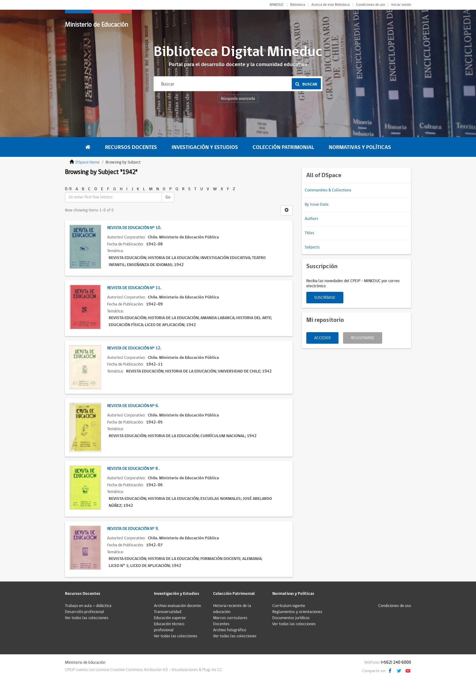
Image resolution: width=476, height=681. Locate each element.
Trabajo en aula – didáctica (88, 606)
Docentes (221, 624)
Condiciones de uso (370, 5)
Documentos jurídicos (291, 618)
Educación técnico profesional (169, 627)
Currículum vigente (288, 606)
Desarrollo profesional (84, 612)
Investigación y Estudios (205, 147)
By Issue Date (316, 204)
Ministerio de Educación (96, 24)
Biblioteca (297, 5)
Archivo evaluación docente (177, 606)
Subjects (312, 247)
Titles (309, 233)
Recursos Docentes (131, 147)
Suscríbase (324, 298)
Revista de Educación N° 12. (134, 348)
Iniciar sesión (401, 5)
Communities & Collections (328, 190)
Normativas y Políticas (360, 147)
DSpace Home (88, 162)
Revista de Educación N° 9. (132, 529)
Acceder (322, 338)
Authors (311, 219)
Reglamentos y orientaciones (297, 612)
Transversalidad (167, 612)
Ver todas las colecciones (86, 618)
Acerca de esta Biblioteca (330, 5)
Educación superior (170, 618)
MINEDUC (277, 5)
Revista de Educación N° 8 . (133, 469)
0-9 (68, 189)
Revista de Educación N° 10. (134, 228)
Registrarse (362, 338)
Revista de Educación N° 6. (132, 406)
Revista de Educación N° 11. (134, 288)
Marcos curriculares (230, 618)
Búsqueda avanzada (238, 99)
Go (167, 197)
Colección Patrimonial (283, 147)
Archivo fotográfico (229, 630)
